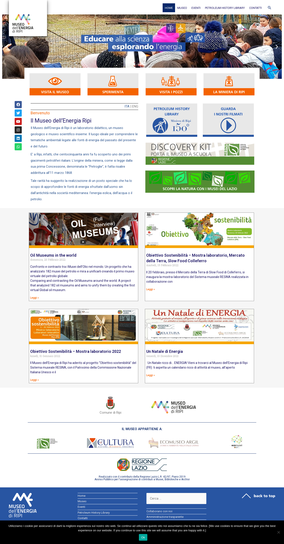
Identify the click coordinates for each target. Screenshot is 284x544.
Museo (182, 8)
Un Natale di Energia (164, 351)
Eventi (196, 8)
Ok (143, 537)
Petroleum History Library (225, 8)
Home (169, 8)
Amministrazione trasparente (164, 517)
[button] (7, 47)
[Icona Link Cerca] (269, 8)
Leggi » (34, 297)
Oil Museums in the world (53, 255)
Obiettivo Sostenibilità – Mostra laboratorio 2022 (75, 351)
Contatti (255, 8)
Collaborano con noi (159, 511)
